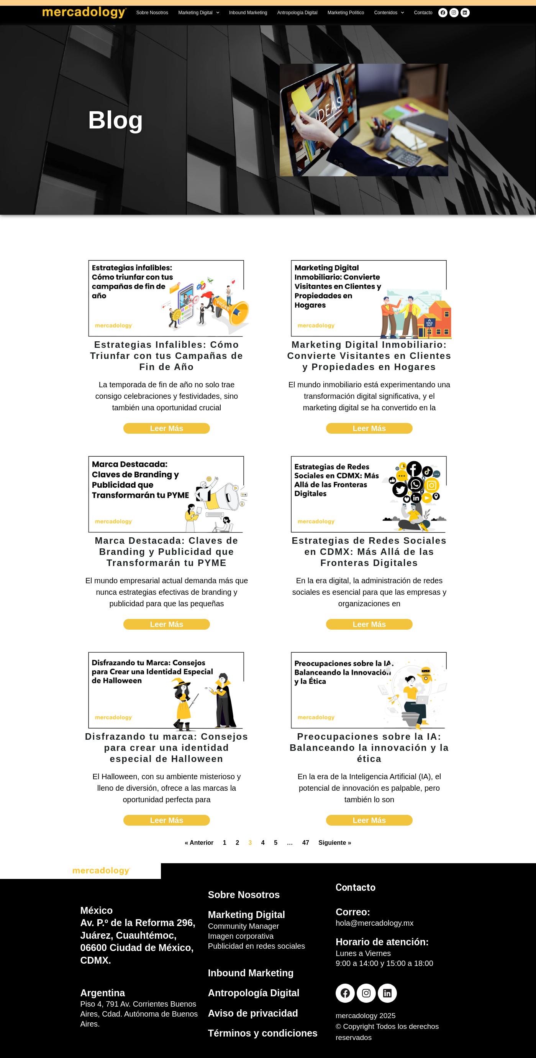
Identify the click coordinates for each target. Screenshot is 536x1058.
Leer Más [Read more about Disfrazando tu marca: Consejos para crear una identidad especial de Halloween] (167, 820)
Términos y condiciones (263, 1033)
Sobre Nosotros (152, 12)
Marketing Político (346, 12)
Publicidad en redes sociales (256, 946)
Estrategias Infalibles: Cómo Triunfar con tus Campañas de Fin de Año (166, 355)
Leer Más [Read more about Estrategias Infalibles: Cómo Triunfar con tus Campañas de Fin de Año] (167, 428)
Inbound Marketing (248, 12)
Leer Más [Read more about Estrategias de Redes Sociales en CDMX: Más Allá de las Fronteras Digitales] (369, 624)
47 (305, 842)
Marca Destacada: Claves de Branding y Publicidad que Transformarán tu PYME (167, 551)
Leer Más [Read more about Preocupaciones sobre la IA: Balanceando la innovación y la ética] (369, 820)
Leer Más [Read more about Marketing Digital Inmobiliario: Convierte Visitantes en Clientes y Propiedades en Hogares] (369, 428)
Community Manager (243, 926)
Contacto (423, 12)
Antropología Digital (297, 12)
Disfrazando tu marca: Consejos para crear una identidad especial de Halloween (167, 747)
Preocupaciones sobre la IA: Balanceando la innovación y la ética (369, 747)
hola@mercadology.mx (374, 923)
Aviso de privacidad (253, 1013)
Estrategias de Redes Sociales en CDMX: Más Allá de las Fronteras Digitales (369, 551)
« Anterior (199, 842)
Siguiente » (334, 842)
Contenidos (389, 12)
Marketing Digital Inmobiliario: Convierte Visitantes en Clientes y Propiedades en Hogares (369, 355)
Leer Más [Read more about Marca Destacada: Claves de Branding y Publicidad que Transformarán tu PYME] (167, 624)
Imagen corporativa (241, 936)
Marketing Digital (198, 12)
